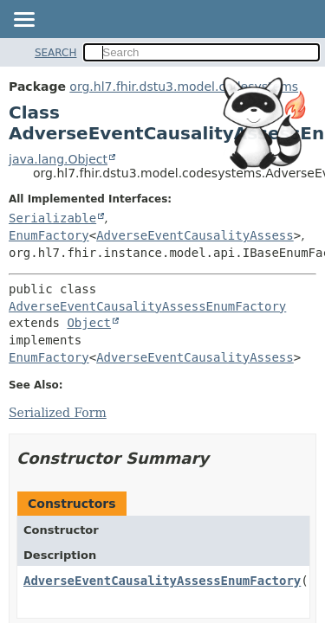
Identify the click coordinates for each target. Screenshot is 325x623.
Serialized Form (58, 413)
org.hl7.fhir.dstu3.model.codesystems (183, 86)
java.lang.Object (58, 159)
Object (89, 323)
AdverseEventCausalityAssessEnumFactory (147, 306)
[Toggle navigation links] (23, 21)
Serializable (52, 218)
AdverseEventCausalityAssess (195, 235)
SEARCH (56, 53)
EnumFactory (49, 235)
